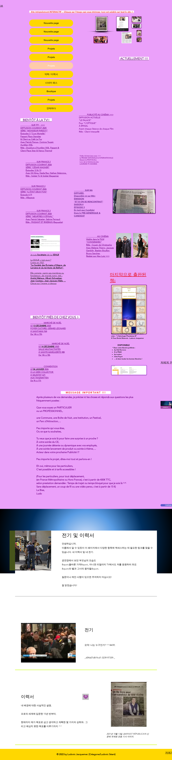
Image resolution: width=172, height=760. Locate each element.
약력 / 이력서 (51, 74)
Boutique (51, 91)
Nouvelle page (51, 23)
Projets (51, 48)
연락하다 (51, 108)
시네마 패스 (51, 82)
